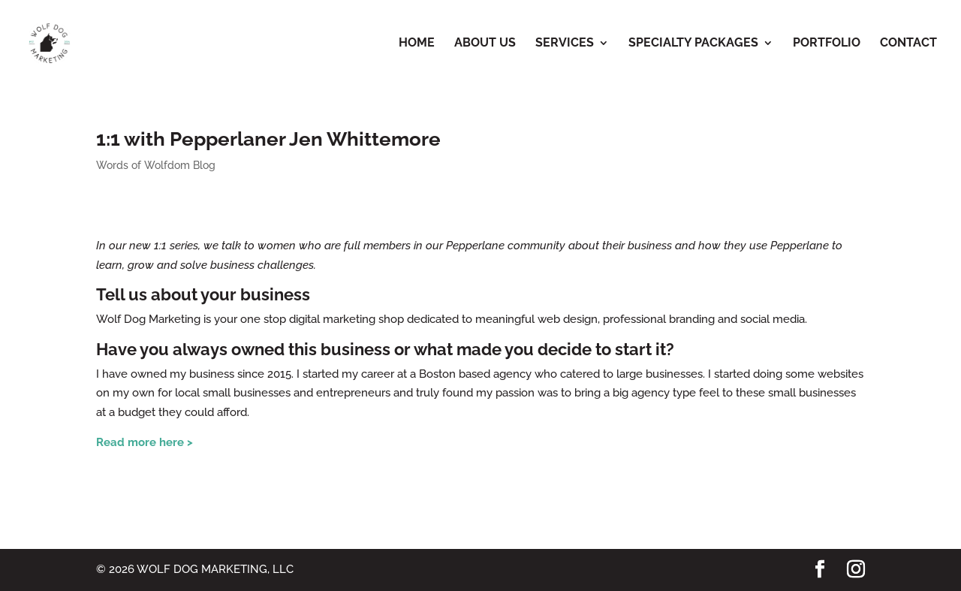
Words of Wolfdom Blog (155, 165)
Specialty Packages (693, 44)
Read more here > (144, 442)
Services (564, 44)
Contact (908, 44)
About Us (485, 44)
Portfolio (826, 44)
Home (417, 44)
